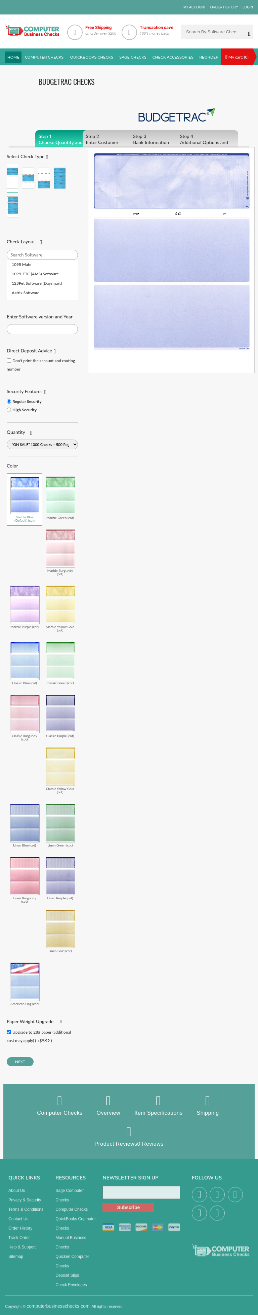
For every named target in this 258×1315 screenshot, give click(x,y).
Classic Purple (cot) (60, 716)
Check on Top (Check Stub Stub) (12, 178)
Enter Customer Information (113, 142)
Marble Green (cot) (60, 498)
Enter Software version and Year (40, 316)
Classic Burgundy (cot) (25, 718)
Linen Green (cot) (60, 825)
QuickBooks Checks (91, 57)
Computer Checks (59, 1105)
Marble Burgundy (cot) (60, 552)
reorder (208, 57)
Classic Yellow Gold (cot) (60, 771)
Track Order (19, 1242)
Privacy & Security (24, 1204)
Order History (224, 7)
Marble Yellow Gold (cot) (60, 609)
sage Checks (132, 57)
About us (16, 1194)
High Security (24, 409)
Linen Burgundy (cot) (25, 880)
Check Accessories (173, 57)
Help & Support (22, 1251)
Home (13, 57)
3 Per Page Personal (12, 207)
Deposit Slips (67, 1279)
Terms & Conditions (25, 1213)
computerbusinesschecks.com (58, 1310)
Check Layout (21, 241)
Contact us (18, 1223)
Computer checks (44, 57)
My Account (194, 7)
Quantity (16, 432)
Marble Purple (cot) (25, 607)
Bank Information (160, 139)
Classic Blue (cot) (25, 663)
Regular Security (27, 401)
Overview (109, 1105)
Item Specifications (158, 1105)
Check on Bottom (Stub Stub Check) (44, 178)
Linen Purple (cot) (60, 878)
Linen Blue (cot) (25, 825)
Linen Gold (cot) (60, 931)
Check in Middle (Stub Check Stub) (28, 178)
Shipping (208, 1105)
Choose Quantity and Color (66, 142)
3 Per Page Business (60, 178)
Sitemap (15, 1260)
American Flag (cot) (25, 984)
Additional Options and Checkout (207, 142)
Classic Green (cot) (60, 663)
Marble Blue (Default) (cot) (24, 499)
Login (248, 7)
